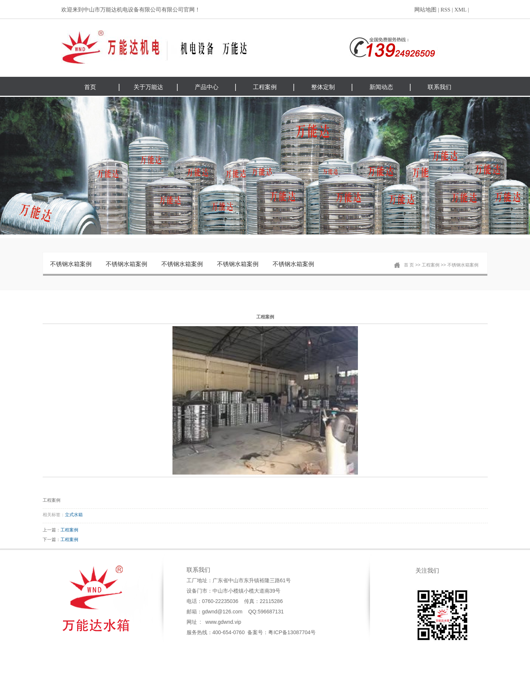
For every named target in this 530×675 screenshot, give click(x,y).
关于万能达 (148, 87)
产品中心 (206, 87)
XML (460, 10)
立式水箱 (74, 514)
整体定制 (323, 87)
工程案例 (265, 87)
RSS (446, 10)
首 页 (409, 265)
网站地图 (425, 10)
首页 (90, 87)
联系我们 (439, 87)
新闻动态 (381, 87)
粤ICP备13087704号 (292, 632)
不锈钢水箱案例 (71, 264)
